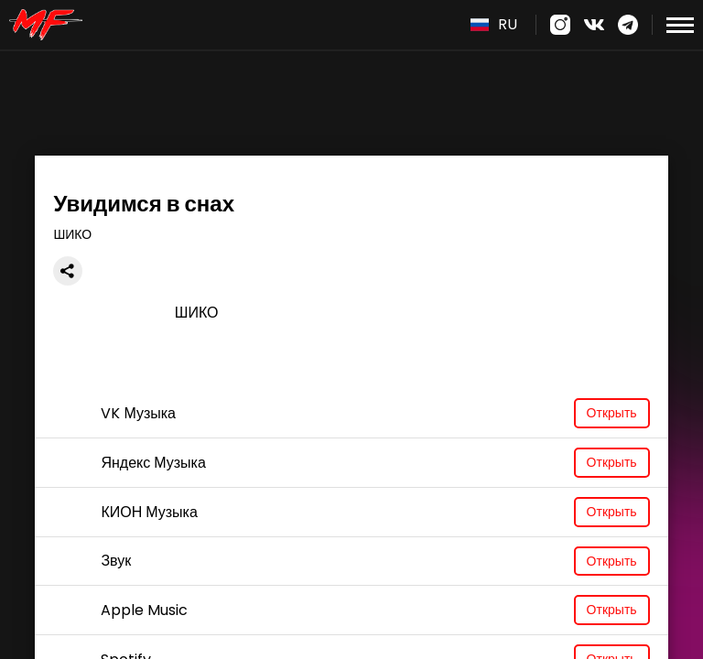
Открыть (612, 413)
